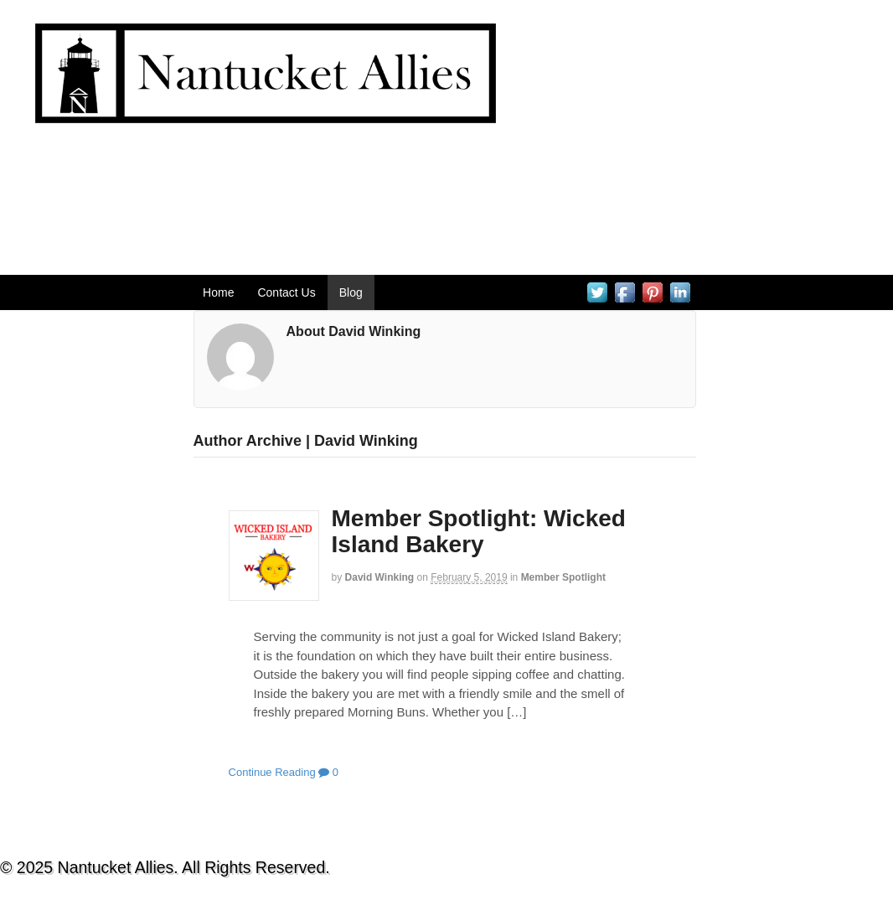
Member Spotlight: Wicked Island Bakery (479, 531)
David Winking (380, 577)
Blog (351, 292)
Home (218, 292)
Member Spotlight (563, 577)
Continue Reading (272, 772)
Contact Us (286, 292)
